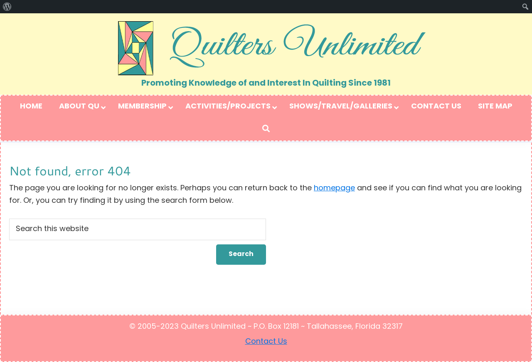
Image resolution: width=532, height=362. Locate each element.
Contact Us (266, 342)
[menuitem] (7, 6)
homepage (334, 188)
